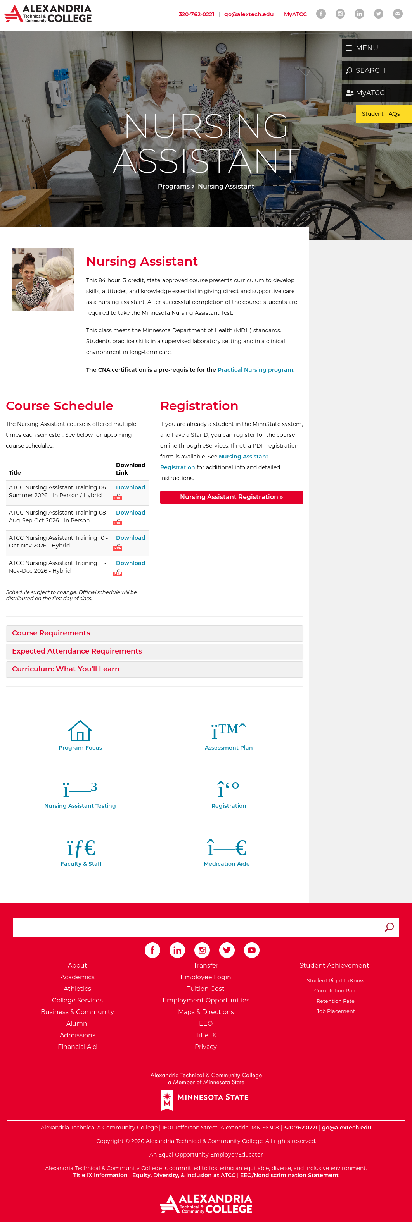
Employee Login (205, 977)
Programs (174, 186)
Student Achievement (334, 965)
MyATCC (370, 93)
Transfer (206, 965)
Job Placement (334, 1011)
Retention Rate (334, 1001)
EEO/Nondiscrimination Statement (289, 1175)
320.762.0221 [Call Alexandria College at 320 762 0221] (300, 1127)
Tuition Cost (206, 988)
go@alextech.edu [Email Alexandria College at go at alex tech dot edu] (249, 14)
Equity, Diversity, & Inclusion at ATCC (183, 1175)
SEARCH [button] (371, 70)
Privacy (206, 1046)
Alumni (77, 1023)
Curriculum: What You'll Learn (65, 669)
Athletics (77, 988)
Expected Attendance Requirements (77, 651)
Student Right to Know (334, 980)
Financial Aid (77, 1046)
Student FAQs (381, 113)
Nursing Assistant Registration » (231, 497)
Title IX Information (100, 1175)
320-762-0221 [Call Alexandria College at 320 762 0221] (196, 14)
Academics (78, 977)
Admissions (77, 1035)
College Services (77, 1000)
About (77, 965)
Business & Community (77, 1012)
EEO (206, 1023)
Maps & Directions (206, 1012)
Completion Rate (334, 990)
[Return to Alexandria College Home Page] (48, 13)
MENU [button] (367, 48)
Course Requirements (51, 633)
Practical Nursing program (255, 369)
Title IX (206, 1035)
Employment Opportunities (206, 1000)
